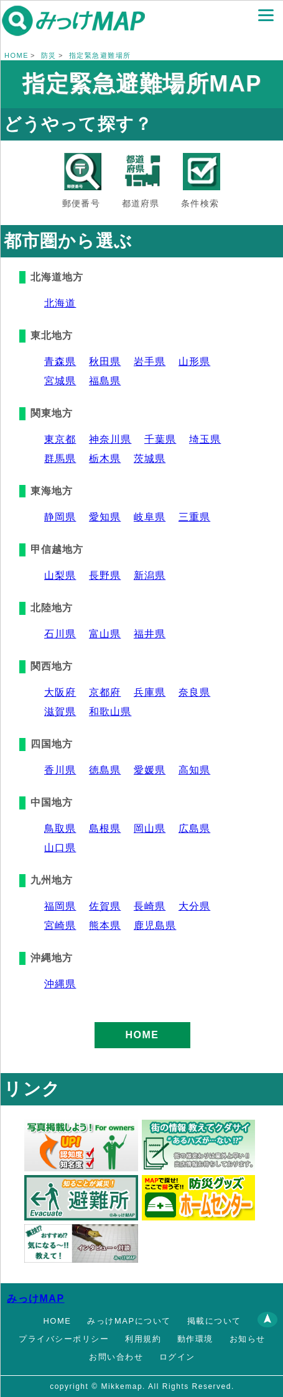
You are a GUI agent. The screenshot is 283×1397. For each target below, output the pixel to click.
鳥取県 (60, 828)
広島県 (194, 828)
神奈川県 (110, 439)
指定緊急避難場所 (100, 55)
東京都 (60, 439)
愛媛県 (149, 770)
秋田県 (105, 361)
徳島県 (105, 770)
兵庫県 (149, 692)
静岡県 (60, 517)
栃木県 (105, 458)
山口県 (60, 847)
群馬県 (60, 458)
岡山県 (149, 828)
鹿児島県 (155, 925)
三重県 (194, 517)
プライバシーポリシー (64, 1339)
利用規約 (143, 1339)
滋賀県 (60, 711)
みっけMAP (36, 1298)
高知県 (194, 770)
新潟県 (149, 575)
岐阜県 (149, 517)
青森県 (60, 361)
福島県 (105, 381)
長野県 (105, 575)
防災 (49, 55)
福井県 (149, 634)
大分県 (194, 906)
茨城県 (149, 458)
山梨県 (60, 575)
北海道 (60, 303)
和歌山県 (110, 711)
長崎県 (149, 906)
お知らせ (248, 1339)
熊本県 (105, 925)
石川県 (60, 634)
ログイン (177, 1357)
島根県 (105, 828)
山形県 (194, 361)
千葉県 (160, 439)
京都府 (105, 692)
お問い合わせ (116, 1357)
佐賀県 (105, 906)
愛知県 (105, 517)
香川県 (60, 770)
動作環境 (195, 1339)
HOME (16, 55)
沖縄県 (60, 984)
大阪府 (60, 692)
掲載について (214, 1321)
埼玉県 (205, 439)
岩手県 (149, 361)
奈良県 (194, 692)
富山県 (105, 634)
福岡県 (60, 906)
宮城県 (60, 381)
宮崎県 (60, 925)
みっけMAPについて (128, 1321)
